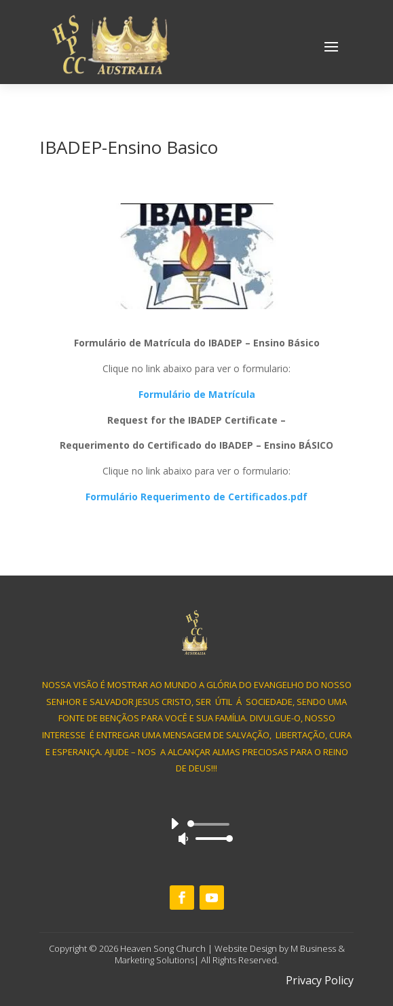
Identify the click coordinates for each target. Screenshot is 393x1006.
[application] (196, 831)
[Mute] (183, 838)
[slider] (210, 824)
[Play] (174, 823)
